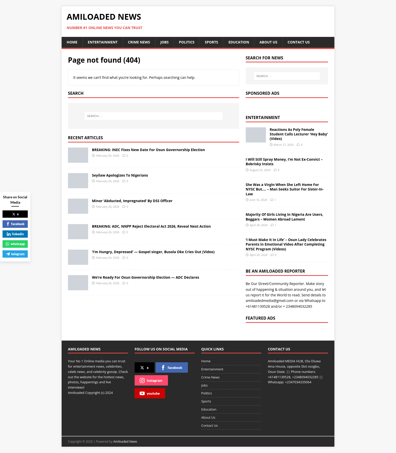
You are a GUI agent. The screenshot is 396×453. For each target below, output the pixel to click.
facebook (171, 367)
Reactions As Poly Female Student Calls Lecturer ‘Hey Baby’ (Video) (299, 134)
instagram (151, 380)
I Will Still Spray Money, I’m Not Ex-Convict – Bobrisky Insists (284, 161)
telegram (15, 254)
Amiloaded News (125, 441)
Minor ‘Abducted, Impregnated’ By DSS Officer (132, 200)
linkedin (15, 234)
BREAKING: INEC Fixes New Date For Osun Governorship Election (148, 149)
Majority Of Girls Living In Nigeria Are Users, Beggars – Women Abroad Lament (284, 216)
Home (72, 42)
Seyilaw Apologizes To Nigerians (120, 175)
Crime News (139, 42)
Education (239, 42)
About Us (269, 42)
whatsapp (15, 244)
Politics (187, 42)
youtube (150, 393)
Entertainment (103, 42)
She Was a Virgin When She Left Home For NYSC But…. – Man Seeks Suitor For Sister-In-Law (285, 189)
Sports (212, 42)
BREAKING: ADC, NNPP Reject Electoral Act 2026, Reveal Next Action (151, 226)
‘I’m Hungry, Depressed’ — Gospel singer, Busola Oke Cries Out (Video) (153, 251)
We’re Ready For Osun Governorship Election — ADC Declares (145, 277)
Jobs (165, 42)
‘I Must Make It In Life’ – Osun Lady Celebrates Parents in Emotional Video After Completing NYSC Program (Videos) (286, 244)
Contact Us (300, 42)
